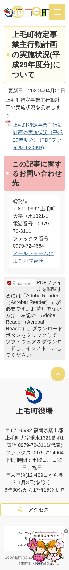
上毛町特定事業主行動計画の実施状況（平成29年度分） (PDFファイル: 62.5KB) (38, 136)
